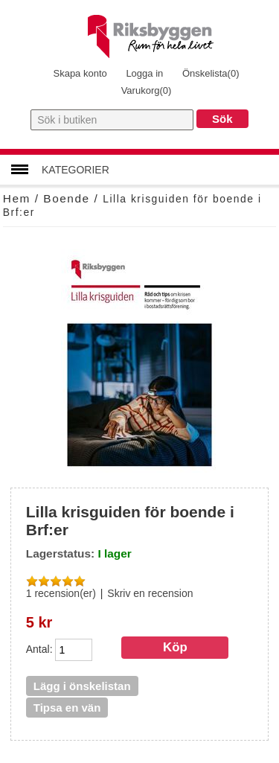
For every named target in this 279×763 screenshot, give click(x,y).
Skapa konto (79, 73)
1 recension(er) (61, 593)
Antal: (39, 648)
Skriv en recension (150, 593)
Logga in (144, 73)
